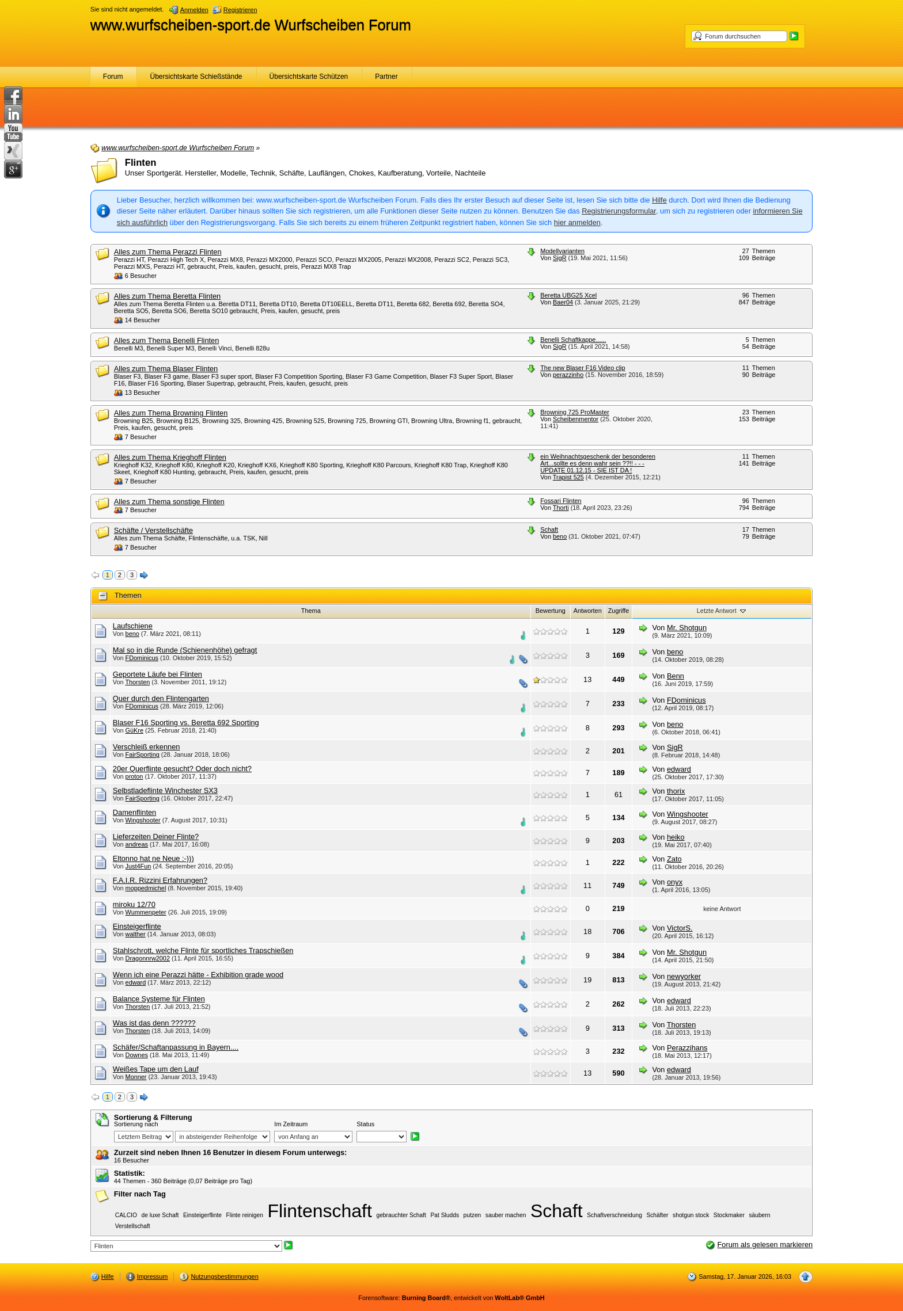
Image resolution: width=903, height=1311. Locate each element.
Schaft (549, 529)
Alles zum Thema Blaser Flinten (166, 368)
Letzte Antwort (722, 610)
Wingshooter (143, 820)
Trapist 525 (568, 477)
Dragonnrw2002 (148, 958)
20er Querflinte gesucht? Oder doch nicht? (182, 768)
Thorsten (137, 682)
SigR (560, 257)
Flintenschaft (319, 1211)
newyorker (684, 976)
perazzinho (568, 374)
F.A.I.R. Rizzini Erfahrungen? (160, 880)
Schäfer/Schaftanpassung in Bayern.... (175, 1047)
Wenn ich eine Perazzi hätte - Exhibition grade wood (198, 974)
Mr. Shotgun (687, 627)
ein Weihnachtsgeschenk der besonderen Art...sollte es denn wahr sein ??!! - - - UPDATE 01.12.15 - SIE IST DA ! (597, 463)
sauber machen (505, 1215)
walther (136, 934)
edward (679, 769)
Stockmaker (729, 1215)
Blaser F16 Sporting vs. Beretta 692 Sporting (186, 722)
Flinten (141, 162)
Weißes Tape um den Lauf (156, 1069)
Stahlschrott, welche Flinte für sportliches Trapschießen (203, 950)
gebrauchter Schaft (401, 1215)
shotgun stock (691, 1215)
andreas (137, 844)
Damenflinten (134, 812)
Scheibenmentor (575, 419)
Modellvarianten (562, 250)
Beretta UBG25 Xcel (568, 295)
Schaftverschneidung (614, 1215)
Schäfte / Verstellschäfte (153, 530)
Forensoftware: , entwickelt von (451, 1297)
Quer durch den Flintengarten (161, 698)
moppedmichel (146, 888)
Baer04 (563, 302)
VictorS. (680, 928)
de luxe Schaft (160, 1215)
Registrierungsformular (619, 211)
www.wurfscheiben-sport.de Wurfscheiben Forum (250, 25)
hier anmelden (577, 222)
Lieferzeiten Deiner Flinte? (156, 836)
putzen (472, 1215)
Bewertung (551, 610)
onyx (674, 882)
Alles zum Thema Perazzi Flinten (168, 251)
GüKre (134, 730)
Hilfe (659, 200)
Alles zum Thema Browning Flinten (171, 413)
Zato (674, 859)
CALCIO (126, 1215)
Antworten (588, 610)
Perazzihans (687, 1047)
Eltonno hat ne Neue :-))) (153, 858)
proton (134, 776)
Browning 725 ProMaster (574, 412)
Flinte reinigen (244, 1215)
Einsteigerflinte (137, 926)
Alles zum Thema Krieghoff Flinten (170, 457)
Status (365, 1124)
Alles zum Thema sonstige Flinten (169, 501)
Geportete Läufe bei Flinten (157, 674)
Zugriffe (618, 610)
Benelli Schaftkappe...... (573, 339)
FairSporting (143, 754)
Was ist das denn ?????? (154, 1023)
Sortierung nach (136, 1124)
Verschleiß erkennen (146, 746)
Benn (675, 676)
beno (560, 536)
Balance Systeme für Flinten (159, 998)
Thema (311, 610)
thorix (676, 791)
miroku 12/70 (134, 904)
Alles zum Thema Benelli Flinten (166, 340)
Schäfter (657, 1215)
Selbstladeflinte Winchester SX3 (165, 790)
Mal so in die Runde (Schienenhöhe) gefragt (185, 650)
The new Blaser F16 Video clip (582, 367)
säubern (759, 1215)
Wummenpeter (146, 912)
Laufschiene (133, 626)
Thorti (561, 507)
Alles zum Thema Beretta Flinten (167, 296)
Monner (136, 1076)
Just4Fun (138, 866)
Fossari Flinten (560, 500)
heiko (676, 837)
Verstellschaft (132, 1226)
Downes (137, 1054)
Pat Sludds (445, 1215)
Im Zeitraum (291, 1124)
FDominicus (142, 657)
